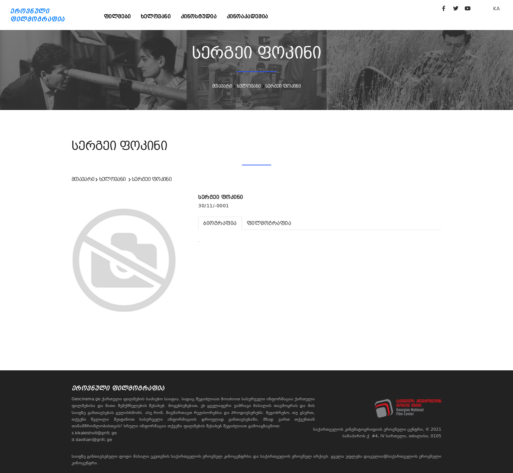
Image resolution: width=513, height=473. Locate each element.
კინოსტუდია (199, 16)
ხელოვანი (156, 16)
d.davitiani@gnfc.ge (92, 439)
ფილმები (117, 16)
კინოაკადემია (247, 16)
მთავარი (222, 86)
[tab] (220, 223)
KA (496, 8)
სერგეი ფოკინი (283, 86)
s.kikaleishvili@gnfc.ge (94, 433)
